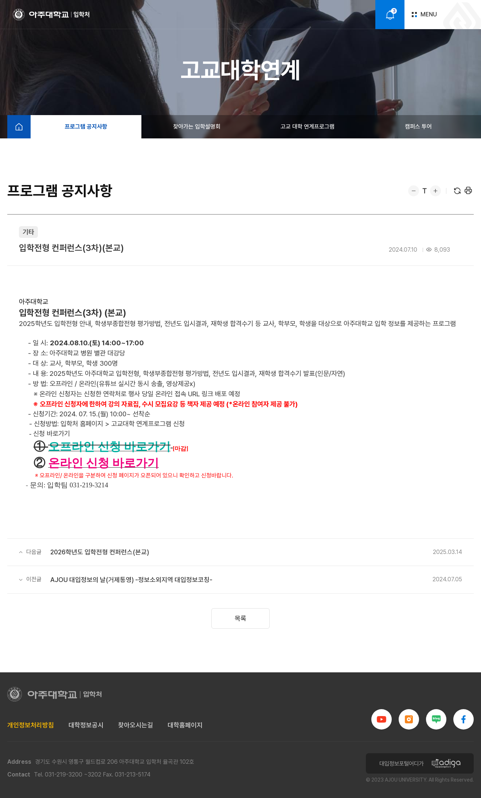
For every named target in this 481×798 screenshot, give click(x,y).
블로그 (436, 719)
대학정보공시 (86, 725)
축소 (413, 190)
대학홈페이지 (185, 725)
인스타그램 (409, 719)
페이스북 (463, 719)
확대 (435, 190)
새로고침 (457, 190)
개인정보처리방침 (30, 725)
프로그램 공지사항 (86, 126)
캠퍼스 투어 (418, 126)
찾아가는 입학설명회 (196, 126)
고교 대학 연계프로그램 (308, 126)
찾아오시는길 (135, 725)
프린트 (468, 190)
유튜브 (381, 719)
